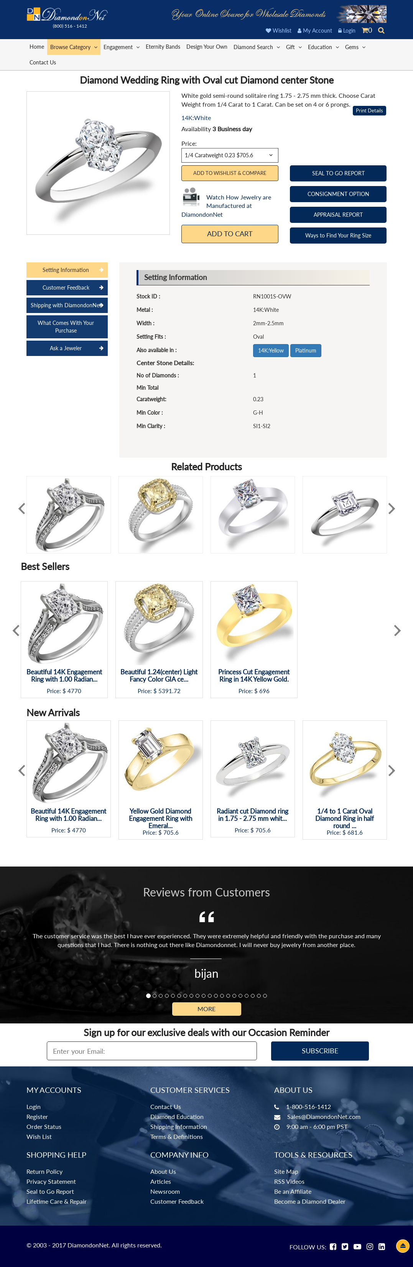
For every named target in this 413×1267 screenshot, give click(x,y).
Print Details (369, 110)
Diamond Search (257, 46)
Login (346, 30)
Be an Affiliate (292, 1191)
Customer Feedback (177, 1201)
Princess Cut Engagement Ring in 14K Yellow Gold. (254, 676)
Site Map (286, 1171)
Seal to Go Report (50, 1191)
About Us (163, 1171)
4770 (74, 691)
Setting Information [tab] (66, 270)
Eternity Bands (163, 46)
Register (37, 1116)
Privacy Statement (51, 1181)
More (206, 1008)
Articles (160, 1181)
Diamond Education (177, 1116)
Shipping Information (178, 1126)
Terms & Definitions (176, 1136)
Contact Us (43, 62)
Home (37, 46)
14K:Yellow (271, 350)
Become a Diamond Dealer (310, 1201)
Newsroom (165, 1191)
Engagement (122, 46)
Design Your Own (206, 46)
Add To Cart (230, 233)
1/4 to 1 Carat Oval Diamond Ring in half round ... (344, 818)
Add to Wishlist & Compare (230, 173)
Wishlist (278, 30)
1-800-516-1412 (308, 1106)
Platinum (305, 350)
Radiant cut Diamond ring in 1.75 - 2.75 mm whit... (252, 815)
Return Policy (44, 1171)
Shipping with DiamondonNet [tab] (66, 305)
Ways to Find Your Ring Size (338, 235)
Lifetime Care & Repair (56, 1201)
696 (264, 691)
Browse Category (73, 46)
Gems (355, 46)
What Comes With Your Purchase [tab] (66, 327)
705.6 (171, 832)
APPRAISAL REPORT (338, 214)
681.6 (355, 832)
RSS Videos (289, 1181)
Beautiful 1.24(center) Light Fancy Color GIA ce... (158, 676)
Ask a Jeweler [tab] (66, 348)
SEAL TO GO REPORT (338, 173)
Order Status (43, 1126)
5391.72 (169, 691)
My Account (315, 30)
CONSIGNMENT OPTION (338, 194)
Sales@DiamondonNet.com (323, 1116)
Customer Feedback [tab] (66, 287)
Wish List (39, 1136)
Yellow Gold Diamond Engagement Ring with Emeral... (160, 818)
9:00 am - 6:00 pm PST (316, 1126)
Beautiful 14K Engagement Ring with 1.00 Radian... (64, 676)
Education (323, 46)
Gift (294, 46)
